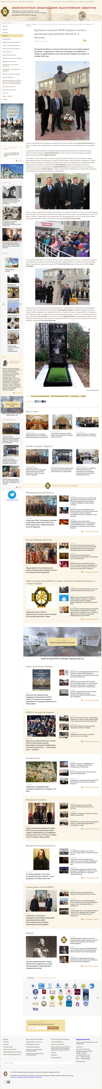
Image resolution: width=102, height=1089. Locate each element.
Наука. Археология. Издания (11, 48)
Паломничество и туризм (33, 1041)
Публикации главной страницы (65, 486)
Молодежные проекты (9, 61)
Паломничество (7, 52)
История (5, 32)
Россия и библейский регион (11, 45)
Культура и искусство (9, 86)
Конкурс (5, 99)
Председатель (6, 39)
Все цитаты (18, 393)
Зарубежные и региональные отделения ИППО (35, 1054)
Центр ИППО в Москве (83, 1049)
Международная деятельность (11, 42)
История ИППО (7, 1047)
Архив (20, 161)
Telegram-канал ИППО (12, 500)
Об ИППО (5, 29)
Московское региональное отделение (10, 65)
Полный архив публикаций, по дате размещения (87, 1042)
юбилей (83, 396)
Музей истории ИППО (9, 90)
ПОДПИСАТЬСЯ (53, 1027)
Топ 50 (20, 487)
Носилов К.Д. (75, 396)
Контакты (5, 93)
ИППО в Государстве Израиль (11, 74)
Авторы (53, 1052)
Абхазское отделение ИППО (60, 396)
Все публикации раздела (91, 531)
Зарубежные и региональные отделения (11, 70)
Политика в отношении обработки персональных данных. (26, 1077)
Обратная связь (81, 1061)
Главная (4, 26)
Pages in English (7, 96)
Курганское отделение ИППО (40, 396)
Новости (5, 36)
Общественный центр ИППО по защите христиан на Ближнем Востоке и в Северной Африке (11, 82)
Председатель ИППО (9, 1049)
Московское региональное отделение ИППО (34, 1050)
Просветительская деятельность (12, 58)
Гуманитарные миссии (9, 55)
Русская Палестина (8, 77)
